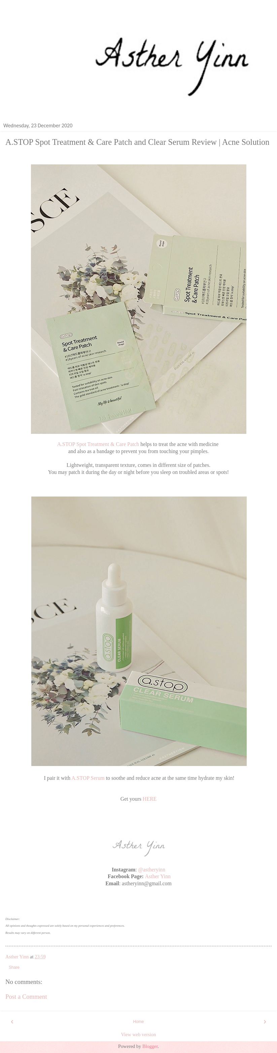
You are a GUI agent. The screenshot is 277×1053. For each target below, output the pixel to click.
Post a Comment (26, 996)
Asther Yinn (158, 876)
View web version (138, 1034)
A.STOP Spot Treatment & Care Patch (98, 444)
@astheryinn (152, 869)
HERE (150, 799)
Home (138, 1021)
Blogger (150, 1046)
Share (14, 967)
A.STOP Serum (88, 778)
